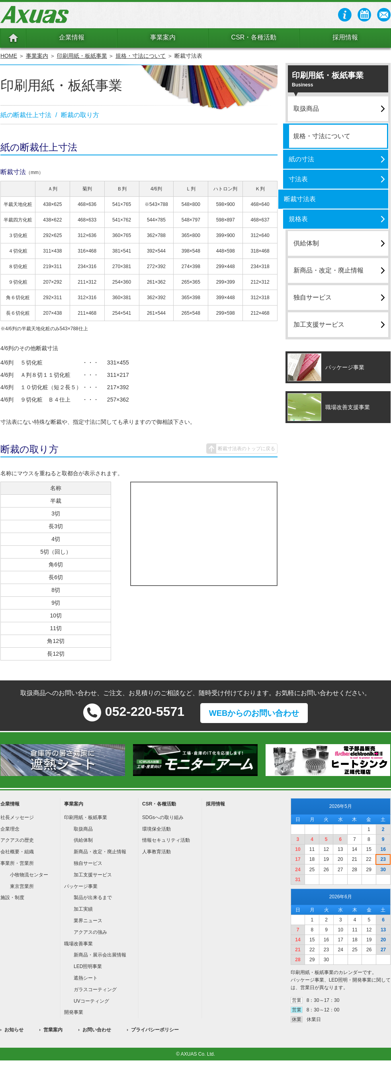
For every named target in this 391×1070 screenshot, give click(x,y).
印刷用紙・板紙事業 (82, 56)
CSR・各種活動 (254, 37)
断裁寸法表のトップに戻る (246, 448)
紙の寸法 (301, 159)
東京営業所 (22, 886)
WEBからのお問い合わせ (254, 713)
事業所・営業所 (17, 863)
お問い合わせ (96, 1030)
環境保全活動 (156, 829)
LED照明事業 (88, 966)
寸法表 (298, 179)
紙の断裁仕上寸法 (25, 115)
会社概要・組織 (17, 851)
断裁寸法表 (300, 199)
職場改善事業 (78, 944)
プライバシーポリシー (155, 1030)
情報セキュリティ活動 (166, 840)
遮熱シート (86, 978)
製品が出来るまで (93, 897)
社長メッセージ (17, 817)
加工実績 (83, 909)
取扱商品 (306, 108)
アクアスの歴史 (17, 840)
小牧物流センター (29, 875)
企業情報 (71, 37)
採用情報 (345, 37)
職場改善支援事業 (347, 407)
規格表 (298, 219)
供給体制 (306, 243)
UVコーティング (91, 1001)
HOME (8, 56)
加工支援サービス (318, 324)
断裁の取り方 (80, 115)
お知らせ (13, 1030)
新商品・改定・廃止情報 (328, 270)
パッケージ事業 (344, 367)
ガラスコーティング (95, 989)
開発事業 (73, 1012)
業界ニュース (88, 920)
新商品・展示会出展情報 (100, 955)
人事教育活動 (156, 851)
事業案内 (163, 37)
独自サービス (312, 297)
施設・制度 (12, 897)
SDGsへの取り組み (163, 817)
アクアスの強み (90, 932)
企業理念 (10, 829)
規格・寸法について (140, 56)
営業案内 (53, 1030)
